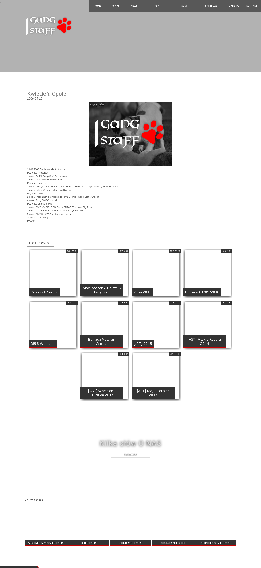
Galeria (234, 6)
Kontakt (251, 6)
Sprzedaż (211, 6)
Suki (184, 6)
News (134, 6)
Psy (157, 6)
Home (98, 6)
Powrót (30, 221)
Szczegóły (130, 454)
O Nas (116, 6)
